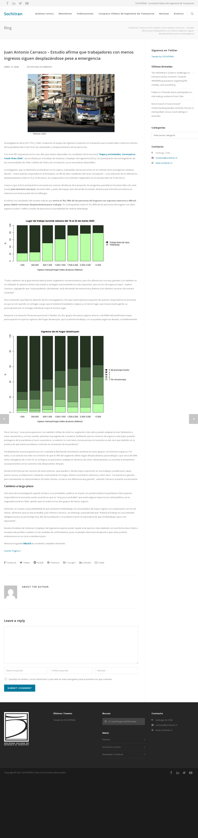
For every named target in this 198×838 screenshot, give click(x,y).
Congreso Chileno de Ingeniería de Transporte (126, 13)
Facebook (10, 562)
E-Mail (99, 562)
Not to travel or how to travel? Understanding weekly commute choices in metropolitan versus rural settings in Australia (172, 109)
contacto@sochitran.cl (166, 157)
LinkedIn (85, 562)
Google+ (69, 562)
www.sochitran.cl (163, 162)
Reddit (39, 562)
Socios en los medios (39, 66)
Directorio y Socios (111, 746)
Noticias (164, 13)
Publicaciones (85, 13)
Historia (106, 739)
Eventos (179, 13)
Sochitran (13, 13)
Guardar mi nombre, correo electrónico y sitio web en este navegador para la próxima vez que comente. (60, 679)
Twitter (25, 562)
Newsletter (65, 13)
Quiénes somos (44, 13)
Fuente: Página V (12, 550)
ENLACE (27, 543)
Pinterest (53, 562)
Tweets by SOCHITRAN (162, 56)
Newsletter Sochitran (112, 754)
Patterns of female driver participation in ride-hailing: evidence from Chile (171, 94)
